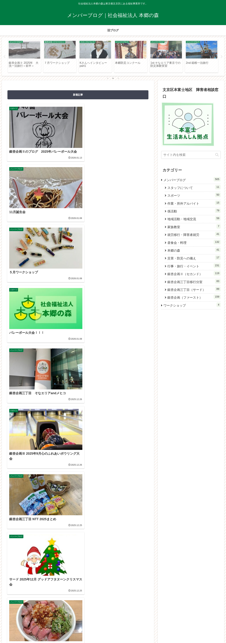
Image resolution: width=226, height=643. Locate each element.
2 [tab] (113, 78)
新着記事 (78, 94)
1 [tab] (107, 78)
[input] (191, 155)
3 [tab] (118, 78)
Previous (4, 56)
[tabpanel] (24, 56)
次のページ (78, 413)
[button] (217, 155)
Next (221, 56)
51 (87, 426)
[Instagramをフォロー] (77, 454)
